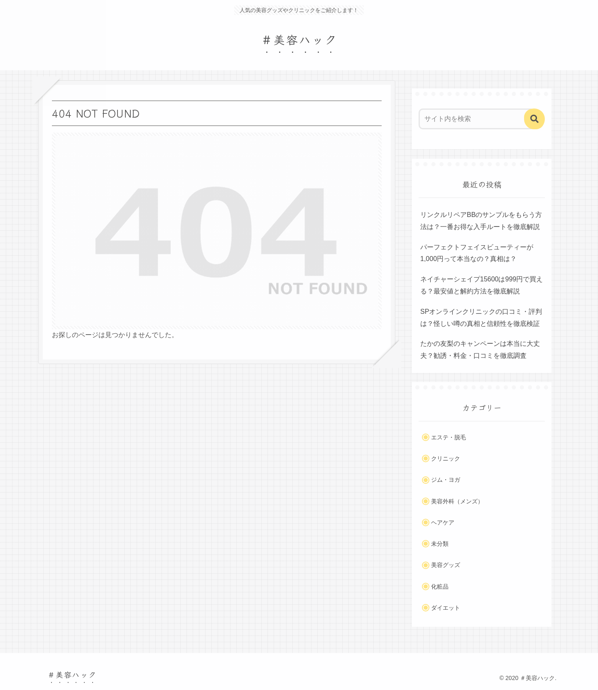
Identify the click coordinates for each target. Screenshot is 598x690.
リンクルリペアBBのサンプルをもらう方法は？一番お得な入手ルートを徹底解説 (481, 220)
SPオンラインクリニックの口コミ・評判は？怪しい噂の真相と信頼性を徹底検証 (481, 317)
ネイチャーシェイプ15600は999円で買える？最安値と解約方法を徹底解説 (481, 285)
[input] (477, 118)
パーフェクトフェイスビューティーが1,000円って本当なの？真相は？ (476, 253)
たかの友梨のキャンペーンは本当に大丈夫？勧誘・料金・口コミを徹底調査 (480, 349)
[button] (534, 118)
